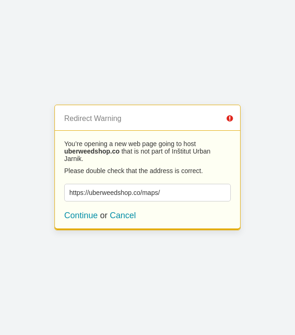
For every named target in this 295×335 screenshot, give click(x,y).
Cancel (123, 215)
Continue (81, 215)
